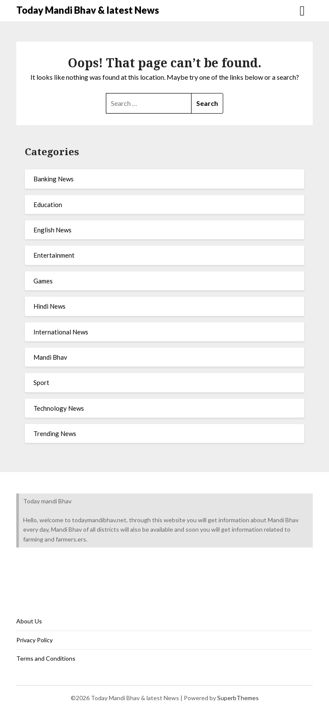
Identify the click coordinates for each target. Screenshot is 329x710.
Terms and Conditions (45, 658)
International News (60, 332)
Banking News (53, 179)
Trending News (54, 433)
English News (52, 230)
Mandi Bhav (50, 357)
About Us (29, 621)
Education (47, 204)
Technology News (58, 408)
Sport (41, 382)
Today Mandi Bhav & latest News (87, 10)
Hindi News (49, 306)
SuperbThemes (238, 697)
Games (43, 281)
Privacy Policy (34, 640)
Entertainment (54, 255)
